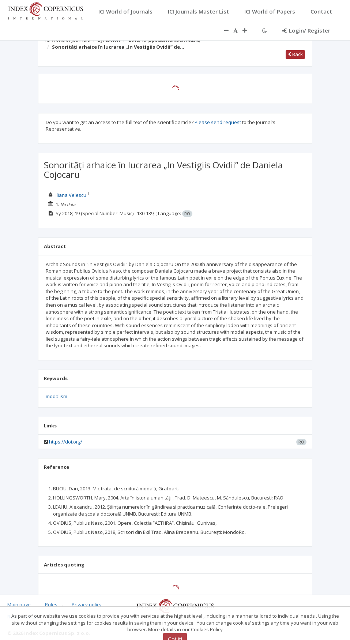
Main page (19, 604)
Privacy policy (87, 604)
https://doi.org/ (65, 441)
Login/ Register (306, 30)
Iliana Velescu (71, 195)
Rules (51, 604)
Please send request (218, 122)
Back (295, 54)
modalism (56, 396)
